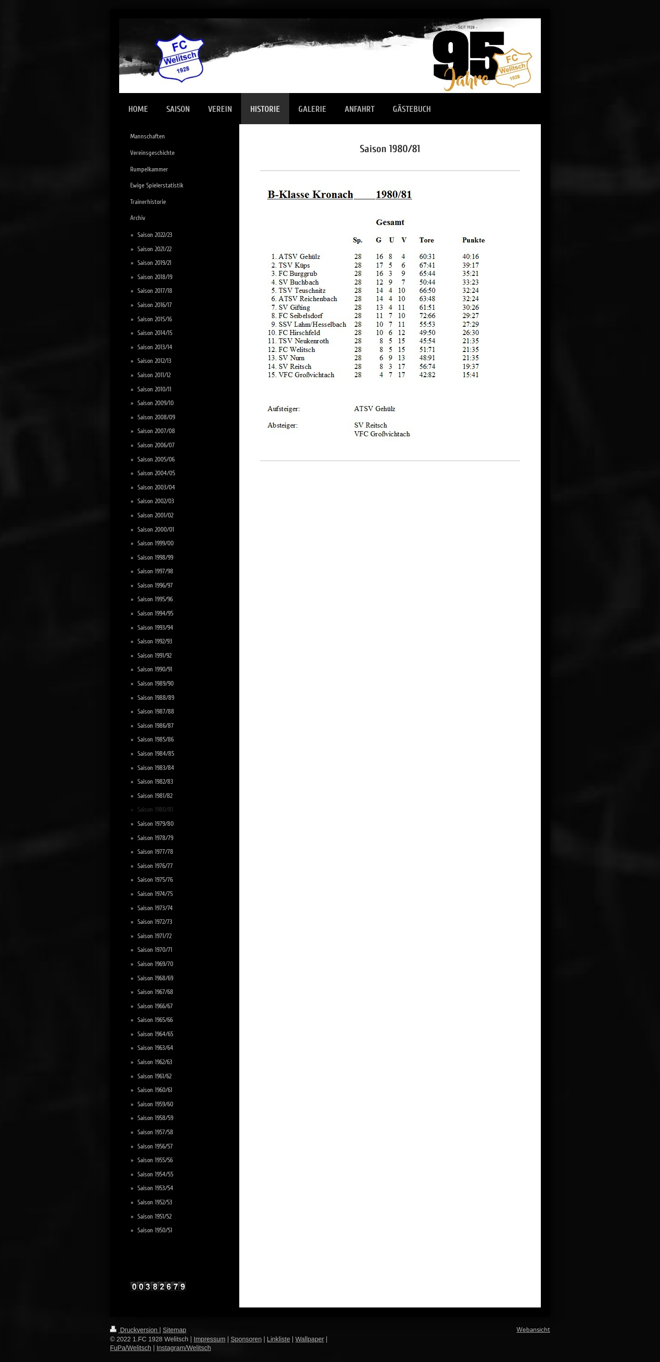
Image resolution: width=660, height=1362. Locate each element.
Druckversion (134, 1330)
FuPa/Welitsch (130, 1347)
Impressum (210, 1339)
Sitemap (174, 1330)
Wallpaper (309, 1339)
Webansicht (533, 1330)
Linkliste (278, 1339)
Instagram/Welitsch (183, 1347)
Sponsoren (246, 1339)
